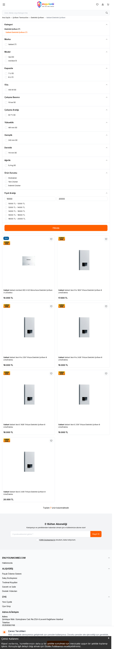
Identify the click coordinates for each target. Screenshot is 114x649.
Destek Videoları (9, 591)
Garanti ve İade (9, 587)
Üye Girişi (6, 606)
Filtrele (56, 228)
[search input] (56, 12)
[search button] (107, 12)
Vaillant (6, 290)
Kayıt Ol (96, 534)
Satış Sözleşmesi (9, 578)
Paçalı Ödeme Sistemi (11, 574)
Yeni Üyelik (7, 602)
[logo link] (50, 4)
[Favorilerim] (97, 4)
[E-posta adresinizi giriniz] (55, 534)
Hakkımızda (7, 563)
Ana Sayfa (6, 18)
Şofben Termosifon (20, 18)
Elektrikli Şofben (37, 18)
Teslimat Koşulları (9, 582)
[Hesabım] (102, 4)
